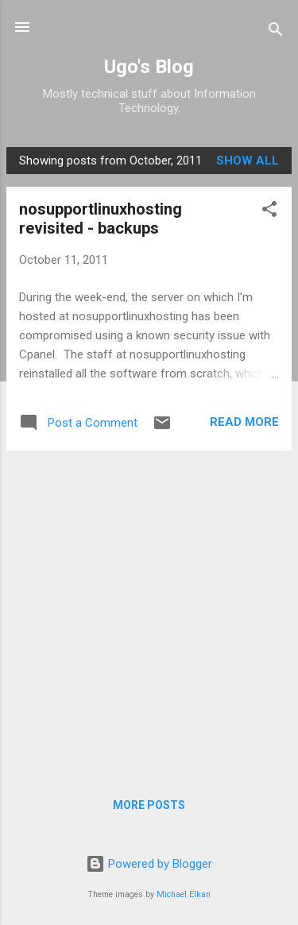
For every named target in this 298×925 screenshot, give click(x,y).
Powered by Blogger (149, 864)
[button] (269, 211)
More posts (149, 805)
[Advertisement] (149, 612)
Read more (244, 422)
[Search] (275, 32)
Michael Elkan (184, 894)
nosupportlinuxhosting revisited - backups (100, 218)
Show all (247, 160)
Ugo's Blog (149, 67)
